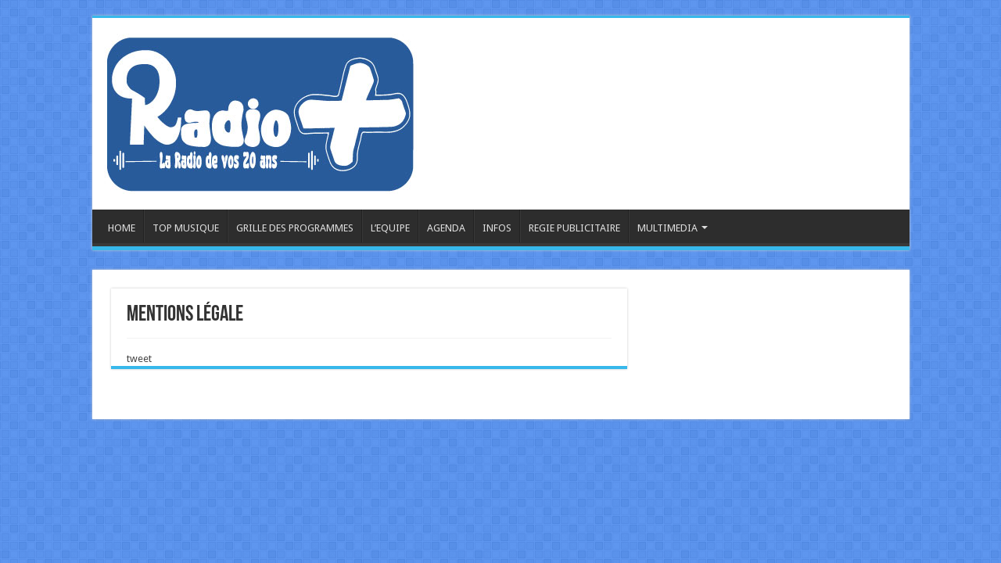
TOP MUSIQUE (185, 228)
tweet (139, 358)
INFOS (497, 228)
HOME (121, 228)
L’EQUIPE (390, 228)
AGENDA (446, 228)
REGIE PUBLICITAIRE (574, 228)
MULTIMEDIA (667, 228)
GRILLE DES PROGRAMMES (294, 228)
